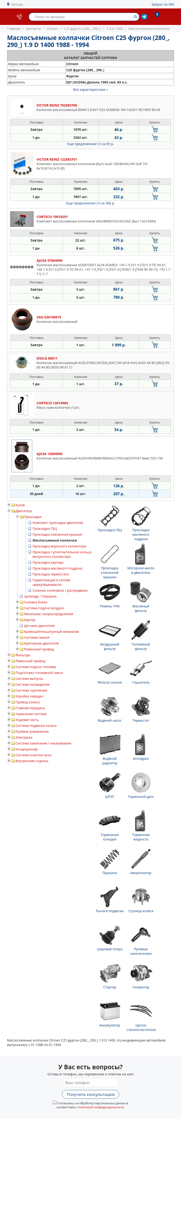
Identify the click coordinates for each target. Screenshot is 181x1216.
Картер (29, 620)
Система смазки (36, 637)
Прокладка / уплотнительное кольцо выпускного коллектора (62, 554)
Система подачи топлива (36, 667)
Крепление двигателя (41, 643)
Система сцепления (31, 690)
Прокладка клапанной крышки (57, 534)
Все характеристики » (90, 89)
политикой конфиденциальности (101, 1107)
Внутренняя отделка (32, 761)
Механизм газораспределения (48, 614)
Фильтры (23, 655)
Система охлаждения (32, 684)
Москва (17, 4)
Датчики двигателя (39, 625)
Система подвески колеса (36, 725)
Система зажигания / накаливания (43, 743)
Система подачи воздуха (44, 608)
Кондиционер (27, 749)
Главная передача (30, 708)
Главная (13, 28)
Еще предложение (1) (90, 144)
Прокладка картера (48, 562)
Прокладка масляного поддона (57, 568)
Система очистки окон (33, 755)
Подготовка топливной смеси (39, 672)
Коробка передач (29, 696)
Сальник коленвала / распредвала (60, 590)
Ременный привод (39, 649)
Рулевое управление (32, 731)
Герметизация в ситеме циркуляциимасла (51, 582)
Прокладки (32, 517)
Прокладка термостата (51, 574)
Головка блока (35, 602)
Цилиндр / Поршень (40, 596)
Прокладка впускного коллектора (59, 546)
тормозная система (31, 714)
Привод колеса (28, 702)
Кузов (20, 505)
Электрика (24, 737)
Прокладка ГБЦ (45, 528)
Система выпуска (29, 678)
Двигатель (24, 511)
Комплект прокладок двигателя (58, 522)
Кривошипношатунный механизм (51, 631)
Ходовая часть (27, 719)
